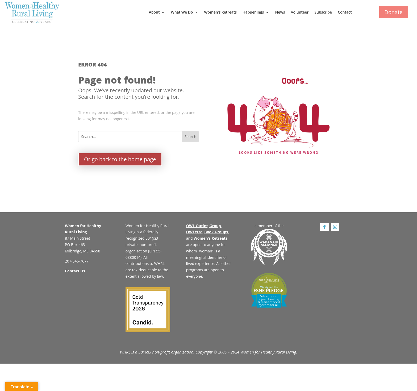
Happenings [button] (253, 12)
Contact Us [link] (75, 270)
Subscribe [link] (323, 12)
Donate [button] (394, 12)
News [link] (280, 12)
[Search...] (130, 136)
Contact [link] (345, 12)
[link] (32, 12)
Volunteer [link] (300, 12)
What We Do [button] (182, 12)
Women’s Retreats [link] (220, 12)
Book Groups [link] (216, 231)
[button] (190, 136)
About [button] (154, 12)
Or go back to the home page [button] (120, 159)
